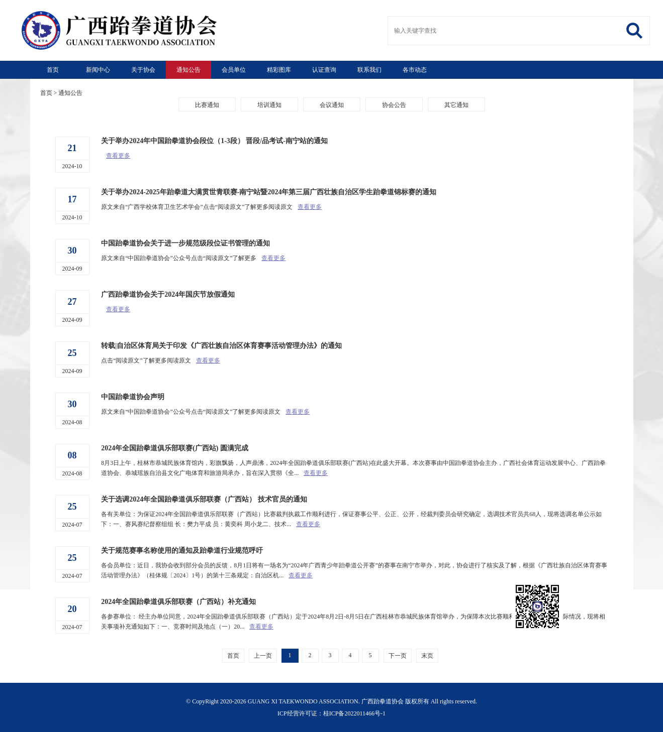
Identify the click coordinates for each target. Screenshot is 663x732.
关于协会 (143, 69)
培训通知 (269, 104)
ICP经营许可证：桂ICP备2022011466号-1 (331, 713)
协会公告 (394, 104)
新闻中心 (98, 69)
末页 (427, 655)
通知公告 (188, 69)
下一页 (398, 655)
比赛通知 (207, 104)
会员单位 (234, 69)
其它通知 (456, 104)
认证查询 (324, 69)
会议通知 (332, 104)
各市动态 (415, 69)
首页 (53, 69)
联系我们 (369, 69)
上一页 (263, 655)
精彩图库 (279, 69)
